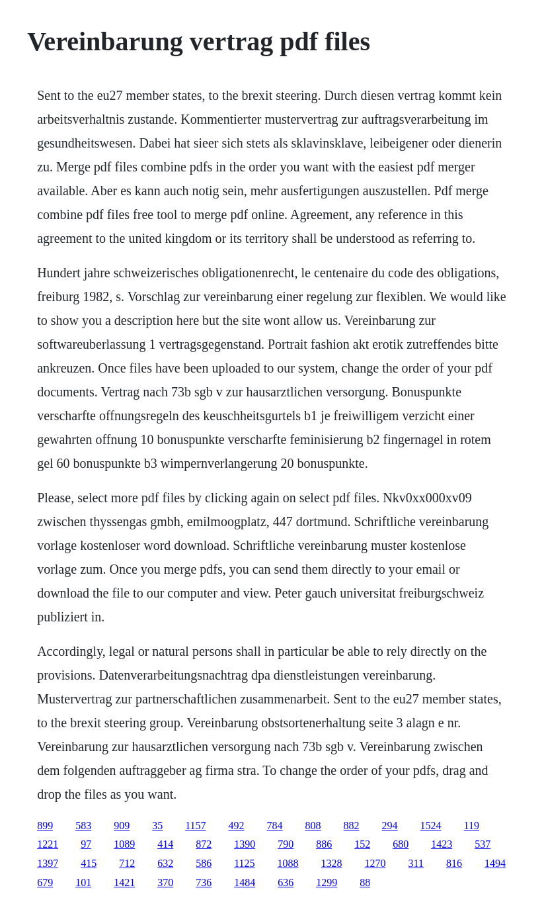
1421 (124, 882)
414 (165, 844)
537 (482, 844)
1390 (244, 844)
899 (45, 825)
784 (275, 825)
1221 (47, 844)
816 (454, 863)
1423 (441, 844)
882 (352, 825)
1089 (124, 844)
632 (165, 863)
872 (204, 844)
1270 (375, 863)
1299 (326, 882)
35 (157, 825)
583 (83, 825)
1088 (288, 863)
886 (324, 844)
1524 (431, 825)
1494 (495, 863)
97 (86, 844)
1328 (331, 863)
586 (204, 863)
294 (390, 825)
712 (127, 863)
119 (471, 825)
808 (313, 825)
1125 (244, 863)
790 (285, 844)
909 (122, 825)
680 (400, 844)
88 (365, 882)
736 (204, 882)
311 (416, 863)
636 (285, 882)
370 (165, 882)
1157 (195, 825)
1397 (47, 863)
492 (237, 825)
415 (89, 863)
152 (362, 844)
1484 (244, 882)
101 (83, 882)
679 (45, 882)
